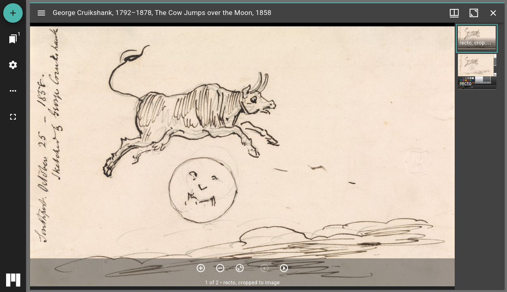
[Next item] (284, 268)
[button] (477, 38)
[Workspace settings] (13, 65)
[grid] (480, 156)
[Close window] (493, 13)
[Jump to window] (13, 39)
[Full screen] (13, 117)
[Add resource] (13, 13)
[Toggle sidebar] (41, 13)
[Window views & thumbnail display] (454, 13)
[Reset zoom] (239, 268)
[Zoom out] (220, 268)
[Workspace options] (13, 91)
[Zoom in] (201, 268)
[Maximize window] (473, 13)
